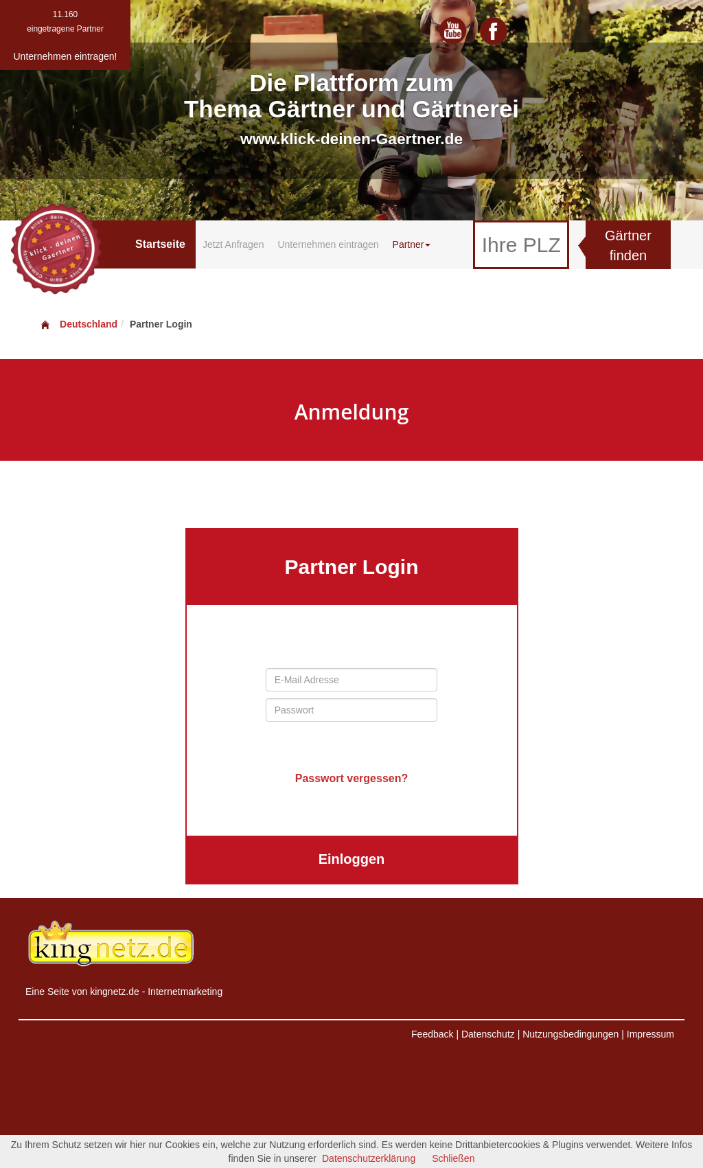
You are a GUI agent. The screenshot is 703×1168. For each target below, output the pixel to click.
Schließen (453, 1158)
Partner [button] (412, 244)
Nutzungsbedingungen (570, 1034)
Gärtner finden (628, 245)
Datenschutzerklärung (368, 1158)
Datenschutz (488, 1034)
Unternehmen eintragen (327, 244)
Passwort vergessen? (351, 778)
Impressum (650, 1034)
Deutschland (78, 324)
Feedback (432, 1034)
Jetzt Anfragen (233, 244)
